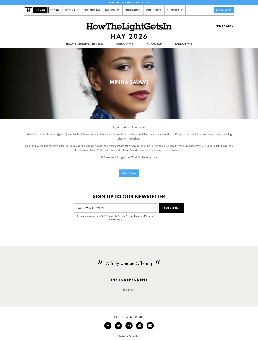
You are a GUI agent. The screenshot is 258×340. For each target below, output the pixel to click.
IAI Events (112, 10)
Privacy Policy (133, 216)
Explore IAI (91, 10)
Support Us (175, 10)
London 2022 (154, 44)
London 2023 (124, 44)
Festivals (71, 10)
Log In (54, 10)
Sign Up (40, 10)
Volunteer (154, 10)
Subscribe (171, 208)
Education (133, 10)
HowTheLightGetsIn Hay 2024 (84, 44)
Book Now (223, 10)
